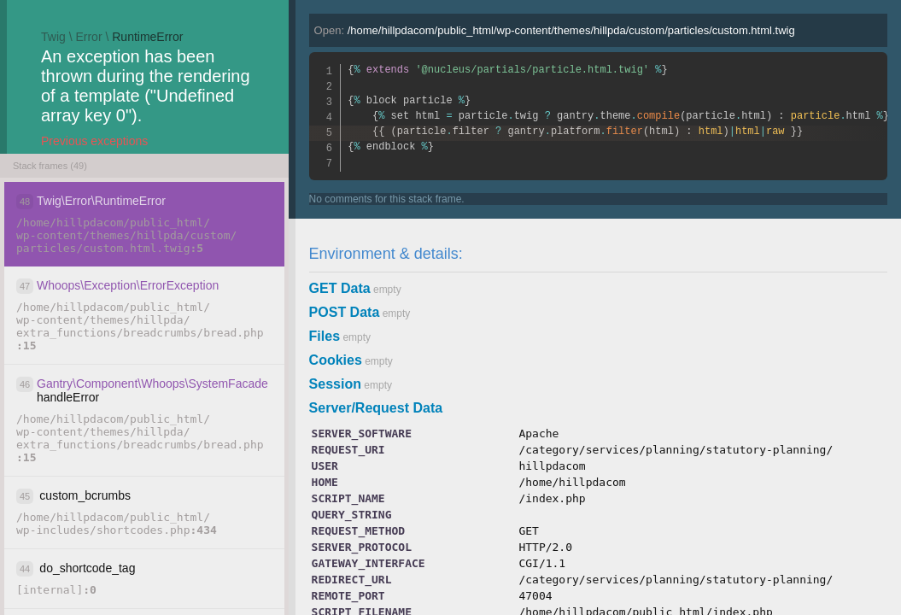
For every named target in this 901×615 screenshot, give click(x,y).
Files (324, 336)
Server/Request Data (376, 408)
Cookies (335, 360)
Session (335, 384)
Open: (554, 30)
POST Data (344, 312)
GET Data (340, 288)
